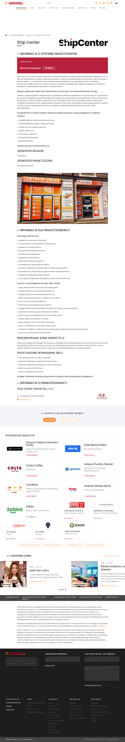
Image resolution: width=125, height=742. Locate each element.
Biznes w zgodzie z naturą (15, 597)
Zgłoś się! (49, 420)
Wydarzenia (52, 712)
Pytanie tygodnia (54, 709)
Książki (29, 706)
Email (77, 420)
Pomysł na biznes (54, 732)
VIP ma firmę (52, 729)
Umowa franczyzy (75, 712)
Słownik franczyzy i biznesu (78, 718)
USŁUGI (29, 35)
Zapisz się (49, 666)
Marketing (94, 718)
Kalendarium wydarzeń (98, 706)
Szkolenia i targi (32, 709)
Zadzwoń (63, 420)
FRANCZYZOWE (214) (53, 545)
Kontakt (93, 721)
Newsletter (94, 703)
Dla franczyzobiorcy (76, 706)
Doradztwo (102, 8)
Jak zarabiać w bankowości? (71, 597)
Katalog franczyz (21, 8)
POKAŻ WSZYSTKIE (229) (30, 545)
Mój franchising (53, 723)
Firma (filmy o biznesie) (56, 721)
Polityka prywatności (25, 739)
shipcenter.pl (25, 399)
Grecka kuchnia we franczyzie (96, 597)
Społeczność (82, 8)
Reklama (93, 8)
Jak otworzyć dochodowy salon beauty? (40, 598)
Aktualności (42, 8)
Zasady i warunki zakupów (35, 712)
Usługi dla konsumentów (42, 35)
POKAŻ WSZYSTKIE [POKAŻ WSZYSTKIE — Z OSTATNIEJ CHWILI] (112, 556)
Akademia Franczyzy (97, 715)
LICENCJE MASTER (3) (95, 545)
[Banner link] (62, 22)
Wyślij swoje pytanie (93, 685)
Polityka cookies (11, 739)
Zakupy (32, 8)
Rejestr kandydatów (68, 8)
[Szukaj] (58, 2)
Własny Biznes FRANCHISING (36, 703)
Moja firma (51, 726)
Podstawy (73, 703)
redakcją (101, 626)
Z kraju (50, 703)
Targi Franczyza (96, 709)
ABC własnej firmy (75, 715)
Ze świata (51, 706)
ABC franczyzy (54, 8)
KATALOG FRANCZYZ (17, 35)
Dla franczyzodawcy (76, 709)
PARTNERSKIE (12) (74, 545)
